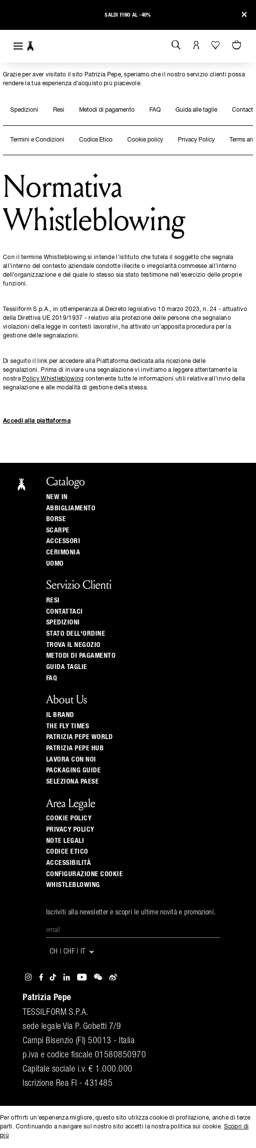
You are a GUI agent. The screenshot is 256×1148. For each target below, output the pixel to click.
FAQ (155, 110)
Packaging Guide (73, 770)
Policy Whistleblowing (53, 379)
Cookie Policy (69, 818)
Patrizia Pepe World (79, 737)
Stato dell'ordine (76, 633)
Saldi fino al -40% (128, 15)
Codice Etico (96, 140)
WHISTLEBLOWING (73, 885)
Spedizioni (24, 110)
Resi (58, 110)
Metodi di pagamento (107, 110)
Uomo (55, 563)
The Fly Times (67, 726)
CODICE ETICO (67, 851)
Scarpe (58, 530)
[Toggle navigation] (18, 46)
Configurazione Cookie (84, 874)
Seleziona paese (72, 781)
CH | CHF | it (73, 952)
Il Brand (60, 715)
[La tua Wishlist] (216, 45)
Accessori (63, 541)
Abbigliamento (71, 508)
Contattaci (64, 611)
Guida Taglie (66, 667)
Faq (51, 678)
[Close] (244, 15)
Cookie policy (145, 140)
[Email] (133, 930)
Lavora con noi (71, 759)
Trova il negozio (73, 645)
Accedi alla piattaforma (37, 421)
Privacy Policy (196, 140)
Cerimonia (63, 552)
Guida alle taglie (196, 110)
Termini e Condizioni (37, 140)
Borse (56, 519)
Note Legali (65, 840)
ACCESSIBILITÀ (68, 863)
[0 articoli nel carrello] (237, 45)
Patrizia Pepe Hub (75, 748)
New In (57, 497)
